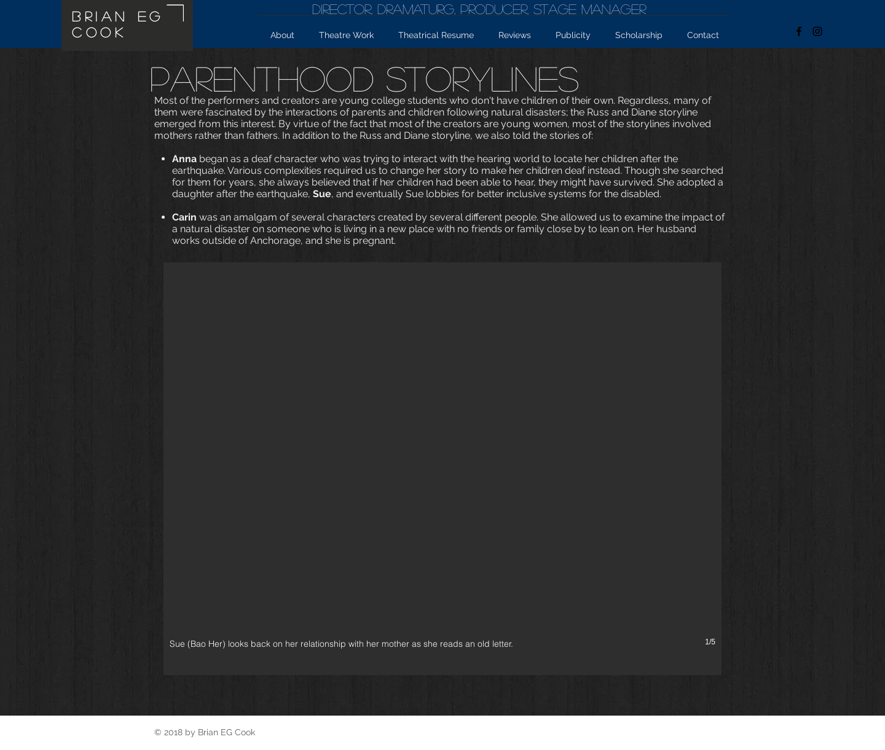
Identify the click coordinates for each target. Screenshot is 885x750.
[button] (442, 468)
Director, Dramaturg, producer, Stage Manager (479, 8)
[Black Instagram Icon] (817, 31)
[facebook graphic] (799, 31)
